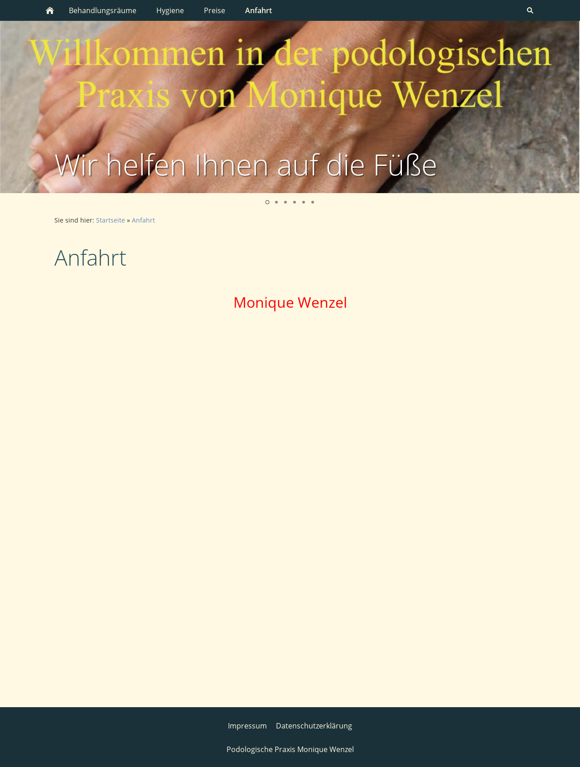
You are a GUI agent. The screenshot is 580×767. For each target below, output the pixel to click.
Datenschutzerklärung (314, 725)
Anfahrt (143, 220)
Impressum (247, 725)
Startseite (110, 220)
